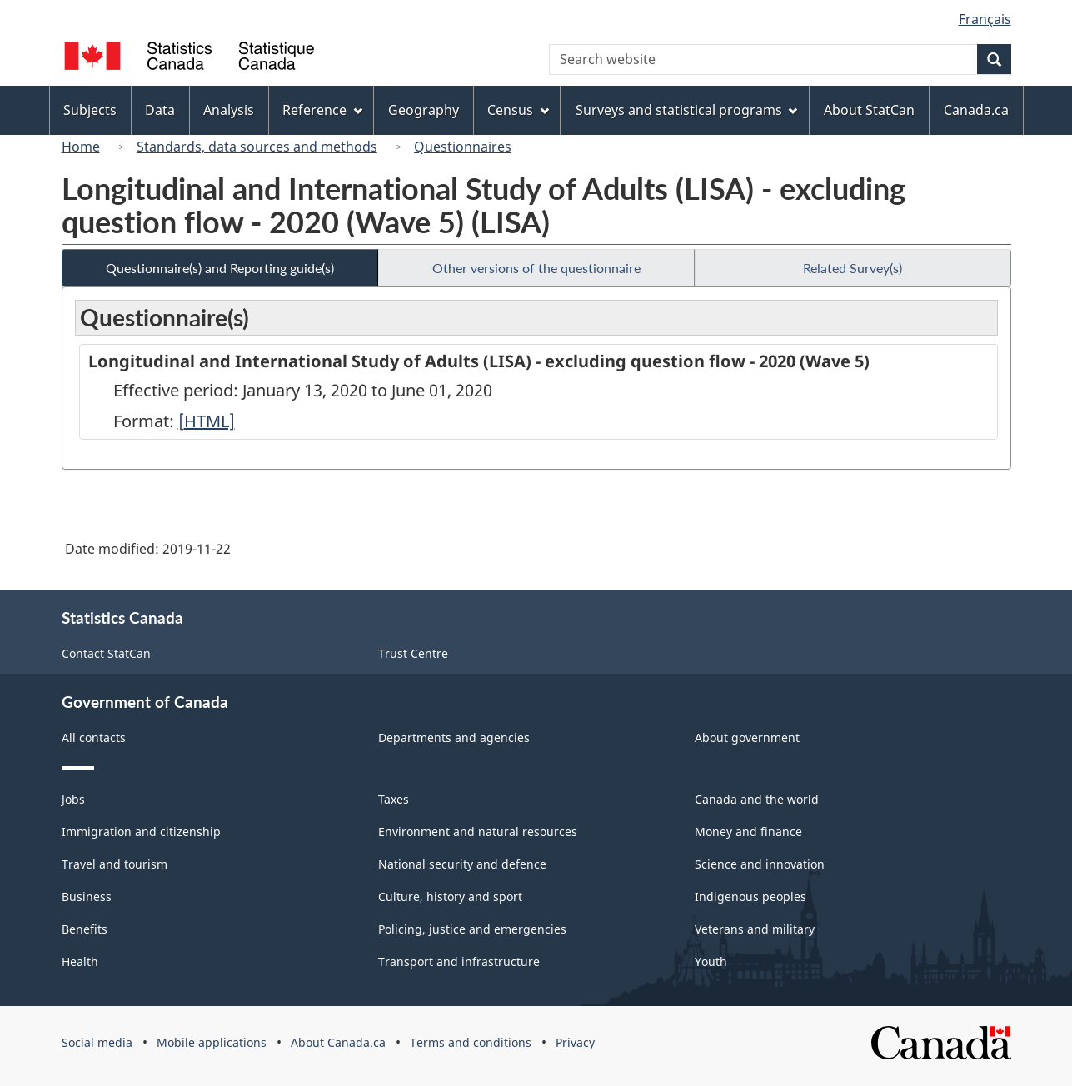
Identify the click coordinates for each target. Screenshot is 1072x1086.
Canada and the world (757, 799)
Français (985, 19)
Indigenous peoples (750, 896)
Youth (711, 961)
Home (81, 146)
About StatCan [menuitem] (869, 110)
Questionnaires (462, 146)
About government (747, 737)
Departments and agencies (454, 737)
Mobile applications (212, 1042)
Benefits (84, 929)
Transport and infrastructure (459, 961)
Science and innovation (760, 864)
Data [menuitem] (160, 110)
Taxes (393, 799)
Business (87, 896)
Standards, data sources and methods (257, 146)
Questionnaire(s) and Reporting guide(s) (220, 268)
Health (80, 961)
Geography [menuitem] (423, 110)
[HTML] (206, 421)
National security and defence (462, 864)
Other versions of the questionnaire (536, 268)
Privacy (575, 1042)
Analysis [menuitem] (228, 110)
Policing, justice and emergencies (472, 929)
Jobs (73, 799)
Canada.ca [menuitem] (976, 110)
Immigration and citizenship (141, 831)
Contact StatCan (106, 653)
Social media (97, 1042)
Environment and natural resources (477, 831)
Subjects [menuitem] (90, 110)
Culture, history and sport (450, 896)
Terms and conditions (470, 1042)
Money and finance (748, 831)
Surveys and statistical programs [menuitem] (687, 110)
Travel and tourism (114, 864)
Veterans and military (755, 929)
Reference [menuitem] (322, 110)
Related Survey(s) (852, 268)
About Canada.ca (338, 1042)
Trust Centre (413, 653)
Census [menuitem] (518, 110)
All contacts (94, 737)
